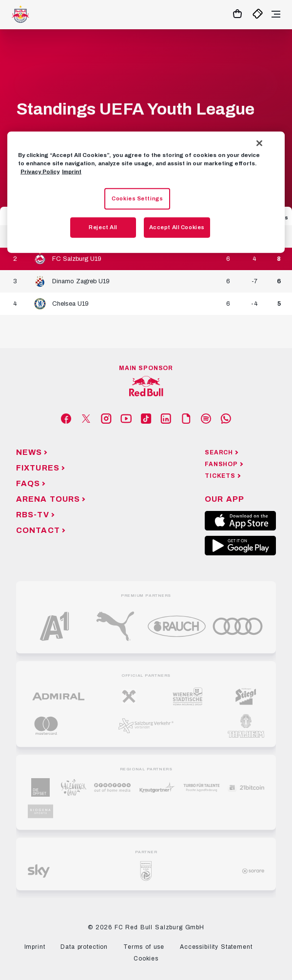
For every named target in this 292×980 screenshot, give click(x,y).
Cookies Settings (137, 198)
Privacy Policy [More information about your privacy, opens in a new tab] (39, 171)
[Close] (259, 143)
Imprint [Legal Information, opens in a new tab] (71, 171)
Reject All (103, 227)
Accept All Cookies (177, 227)
